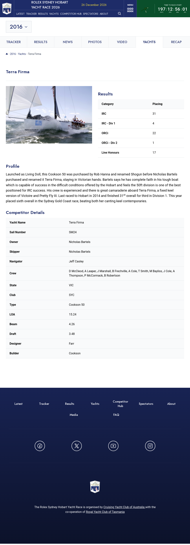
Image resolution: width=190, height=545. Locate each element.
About (107, 13)
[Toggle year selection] (19, 27)
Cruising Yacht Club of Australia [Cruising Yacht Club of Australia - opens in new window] (124, 508)
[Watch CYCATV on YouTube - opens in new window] (113, 446)
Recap (176, 42)
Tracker (34, 13)
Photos (95, 42)
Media (74, 415)
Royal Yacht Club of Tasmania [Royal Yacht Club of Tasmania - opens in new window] (105, 513)
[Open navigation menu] (129, 8)
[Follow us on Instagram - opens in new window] (150, 446)
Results (46, 13)
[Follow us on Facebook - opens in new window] (40, 446)
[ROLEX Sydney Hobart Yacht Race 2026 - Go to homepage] (8, 9)
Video (122, 42)
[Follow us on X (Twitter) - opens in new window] (77, 446)
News (68, 42)
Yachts (57, 13)
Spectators (93, 13)
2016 (13, 53)
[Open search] (117, 12)
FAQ (116, 415)
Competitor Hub (74, 13)
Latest (23, 13)
